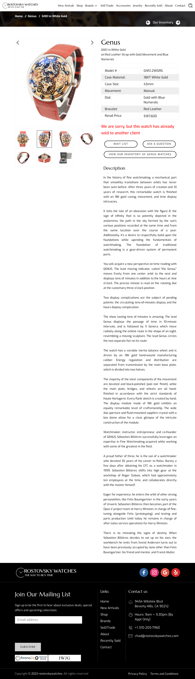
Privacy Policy (137, 674)
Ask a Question (159, 144)
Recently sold (153, 5)
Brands (89, 5)
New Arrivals (66, 5)
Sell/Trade (107, 5)
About (169, 5)
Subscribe (28, 647)
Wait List (121, 144)
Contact (180, 5)
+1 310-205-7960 (147, 627)
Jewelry (137, 5)
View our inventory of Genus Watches (140, 154)
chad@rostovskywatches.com (157, 636)
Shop (80, 5)
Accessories (123, 5)
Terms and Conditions (164, 674)
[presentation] (42, 633)
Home (19, 16)
